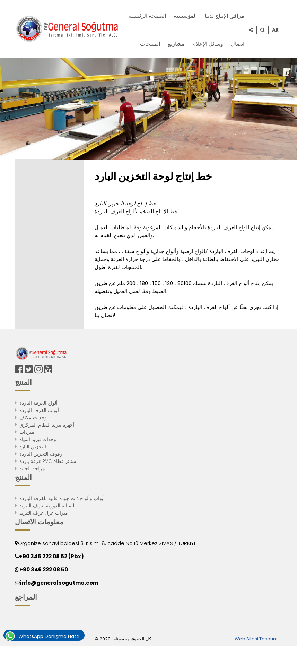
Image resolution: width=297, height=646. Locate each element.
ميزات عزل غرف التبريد (43, 512)
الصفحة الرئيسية (147, 16)
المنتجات (150, 44)
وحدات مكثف (33, 417)
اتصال (237, 44)
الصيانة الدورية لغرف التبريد (47, 505)
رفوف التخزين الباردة (40, 453)
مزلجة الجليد (32, 468)
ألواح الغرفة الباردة (38, 402)
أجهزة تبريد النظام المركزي (47, 424)
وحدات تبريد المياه (37, 439)
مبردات (26, 432)
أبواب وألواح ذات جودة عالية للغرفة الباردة (62, 498)
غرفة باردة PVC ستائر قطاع (47, 461)
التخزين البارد (32, 446)
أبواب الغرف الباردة (39, 410)
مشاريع (176, 44)
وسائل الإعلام (207, 44)
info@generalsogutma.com (59, 582)
